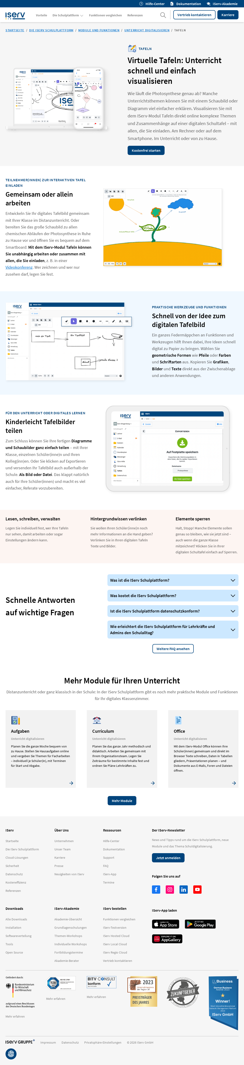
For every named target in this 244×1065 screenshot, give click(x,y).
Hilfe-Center (152, 3)
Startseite (15, 30)
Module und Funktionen (99, 30)
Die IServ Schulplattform (51, 30)
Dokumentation (185, 3)
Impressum (48, 1042)
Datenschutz (70, 1042)
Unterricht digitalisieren (147, 30)
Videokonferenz (19, 267)
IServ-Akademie (222, 3)
